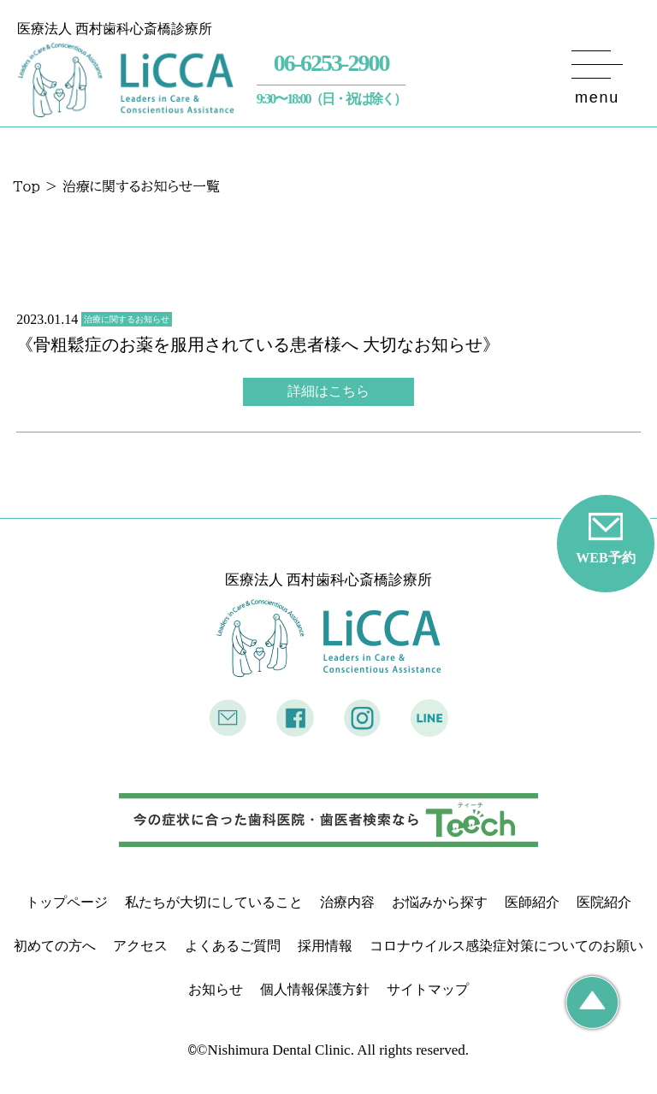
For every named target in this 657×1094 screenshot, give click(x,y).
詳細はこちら (328, 391)
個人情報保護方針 (315, 989)
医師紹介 (532, 902)
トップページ (67, 902)
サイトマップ (428, 989)
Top (26, 186)
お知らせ (215, 989)
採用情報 (325, 945)
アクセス (140, 945)
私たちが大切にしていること (214, 902)
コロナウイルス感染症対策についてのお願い (506, 945)
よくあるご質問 (233, 945)
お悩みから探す (440, 902)
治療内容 (347, 902)
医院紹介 (604, 902)
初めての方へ (55, 945)
